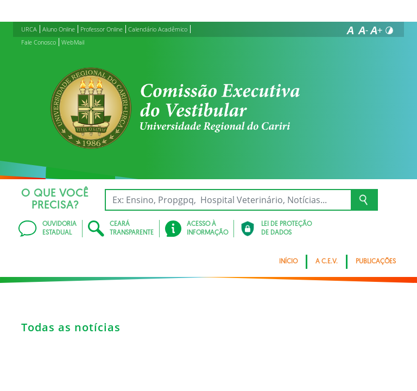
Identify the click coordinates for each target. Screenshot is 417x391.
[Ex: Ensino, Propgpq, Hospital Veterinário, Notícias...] (228, 200)
